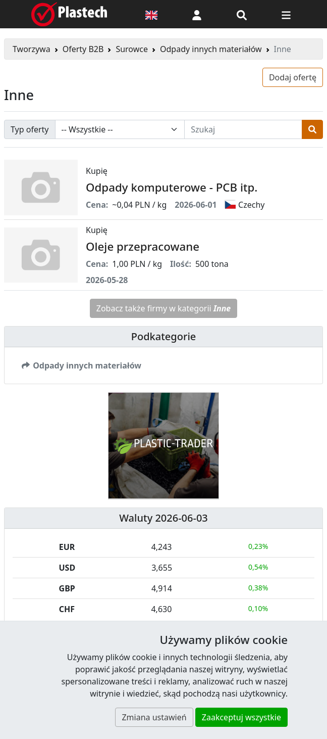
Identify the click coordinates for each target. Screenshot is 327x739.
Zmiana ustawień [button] (154, 717)
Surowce (132, 49)
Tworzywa (31, 49)
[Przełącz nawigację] (286, 14)
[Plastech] (69, 14)
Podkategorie (163, 336)
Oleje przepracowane (142, 246)
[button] (196, 14)
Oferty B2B (83, 49)
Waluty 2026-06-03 (163, 518)
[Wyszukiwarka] (241, 14)
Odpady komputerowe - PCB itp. (171, 187)
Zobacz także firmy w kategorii (163, 308)
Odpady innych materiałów (211, 49)
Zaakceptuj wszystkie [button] (241, 717)
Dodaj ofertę (292, 77)
